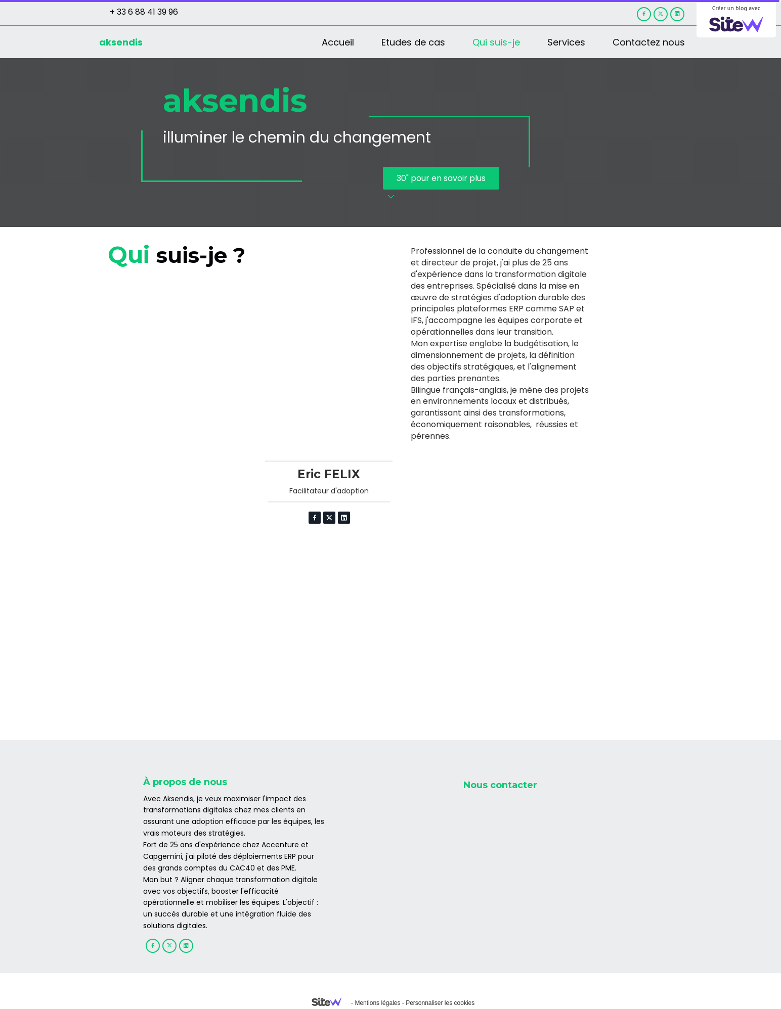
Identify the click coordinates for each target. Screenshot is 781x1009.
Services (566, 42)
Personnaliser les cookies (440, 1002)
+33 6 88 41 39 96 (508, 823)
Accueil (338, 42)
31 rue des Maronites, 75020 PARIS (543, 907)
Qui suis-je (496, 42)
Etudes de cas (413, 42)
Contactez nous (649, 42)
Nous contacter (500, 785)
